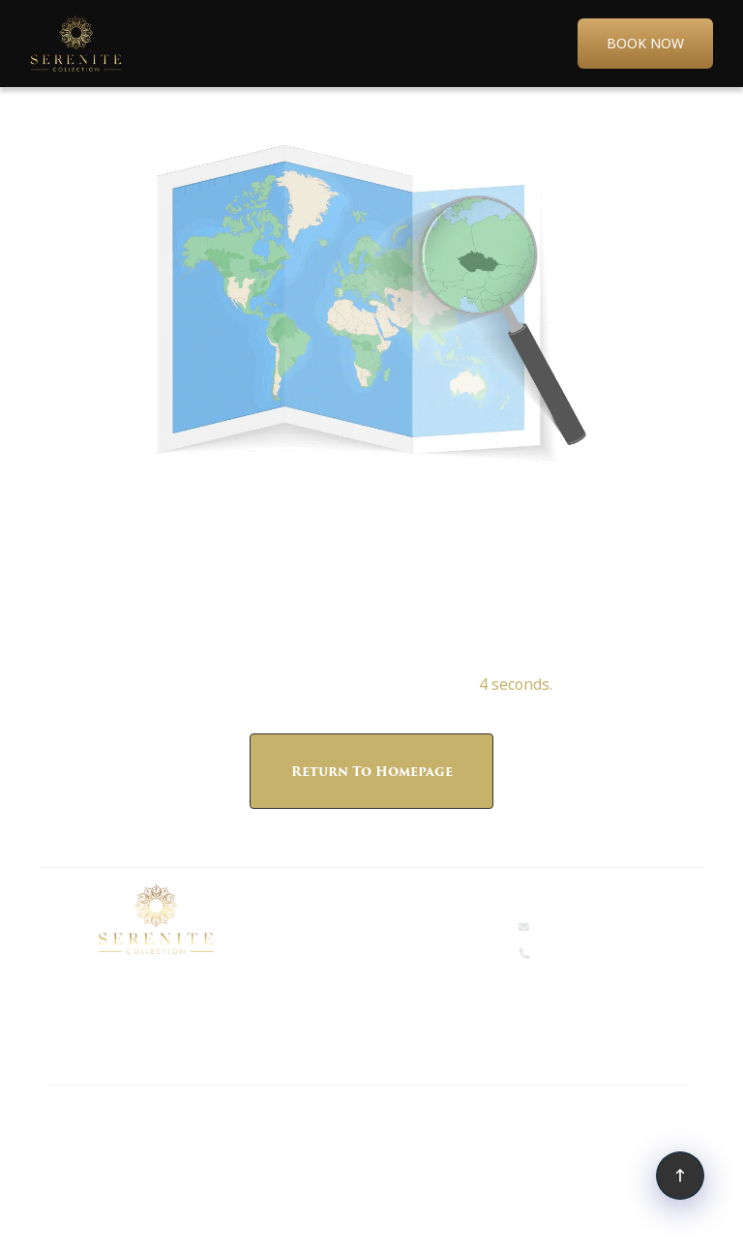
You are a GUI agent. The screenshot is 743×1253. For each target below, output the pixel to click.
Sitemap (264, 1221)
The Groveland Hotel (256, 1119)
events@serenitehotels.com (619, 925)
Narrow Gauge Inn (102, 1119)
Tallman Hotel (396, 1119)
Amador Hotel (514, 1119)
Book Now (645, 43)
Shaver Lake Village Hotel (121, 1162)
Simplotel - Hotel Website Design (406, 1221)
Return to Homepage (372, 771)
